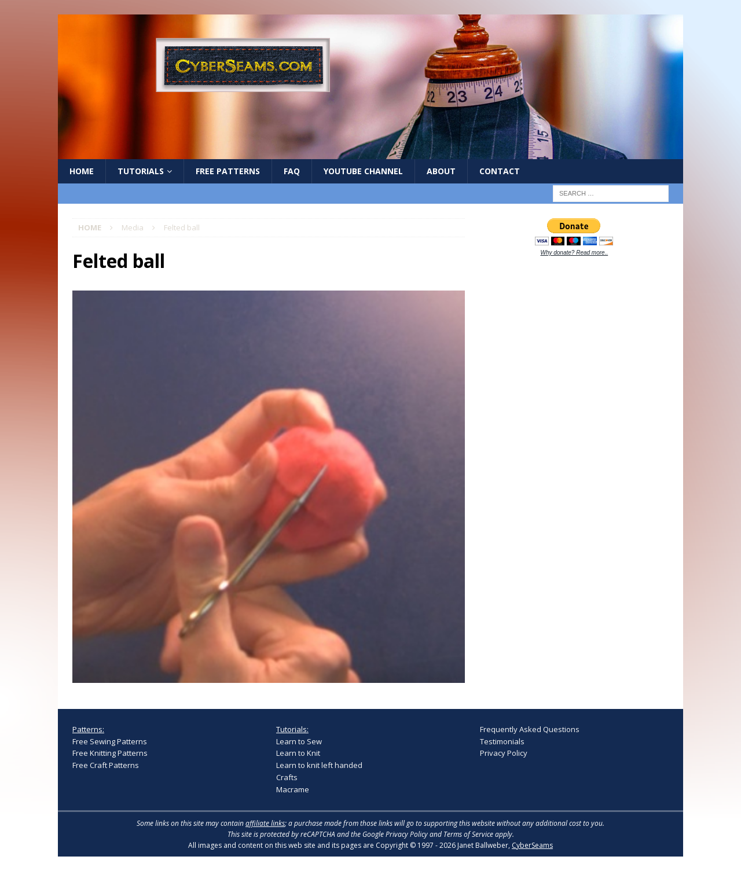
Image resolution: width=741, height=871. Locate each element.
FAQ (292, 171)
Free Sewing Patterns (109, 741)
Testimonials (502, 741)
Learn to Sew (299, 741)
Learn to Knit (298, 753)
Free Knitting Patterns (110, 753)
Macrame (292, 789)
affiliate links (265, 823)
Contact (499, 171)
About (441, 171)
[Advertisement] (567, 446)
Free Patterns (228, 171)
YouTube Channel (363, 171)
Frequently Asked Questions (529, 729)
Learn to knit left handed (319, 765)
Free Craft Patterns (105, 765)
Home (81, 171)
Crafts (287, 777)
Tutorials (141, 171)
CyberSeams (532, 845)
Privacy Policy (503, 753)
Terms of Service (468, 834)
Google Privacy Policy (395, 834)
